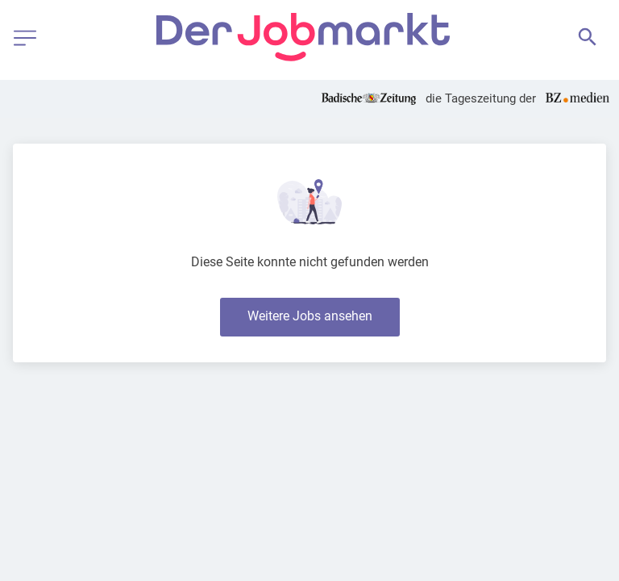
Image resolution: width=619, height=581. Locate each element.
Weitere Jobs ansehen (309, 316)
